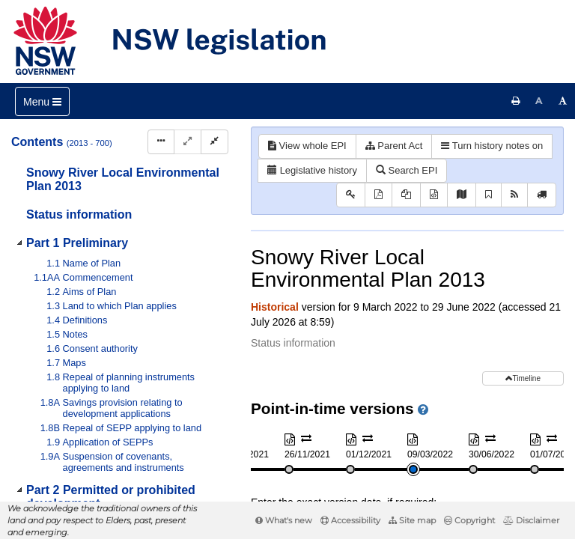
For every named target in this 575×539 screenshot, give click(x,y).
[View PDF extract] (406, 195)
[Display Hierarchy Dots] (160, 142)
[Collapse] (214, 142)
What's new (283, 520)
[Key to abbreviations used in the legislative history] (350, 195)
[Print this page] (516, 101)
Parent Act (394, 145)
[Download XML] (434, 195)
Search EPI (406, 170)
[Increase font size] (563, 101)
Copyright (469, 520)
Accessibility (350, 520)
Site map (412, 520)
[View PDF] (378, 195)
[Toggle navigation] (42, 101)
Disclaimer (531, 520)
